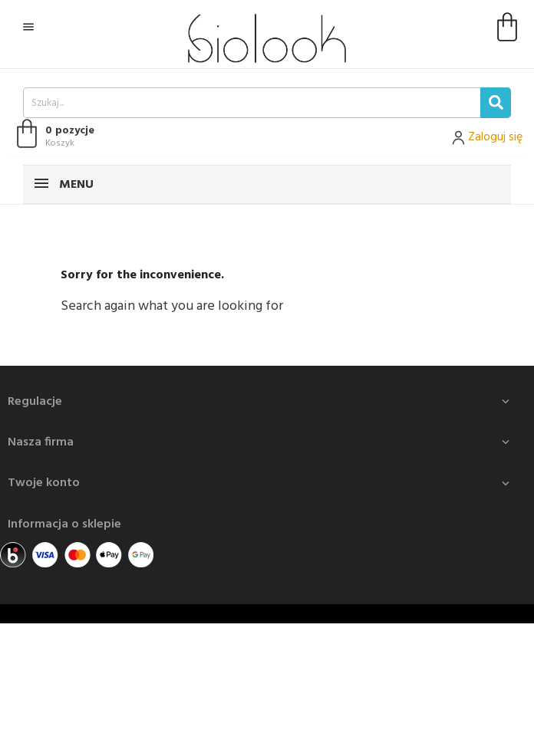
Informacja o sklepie (64, 524)
